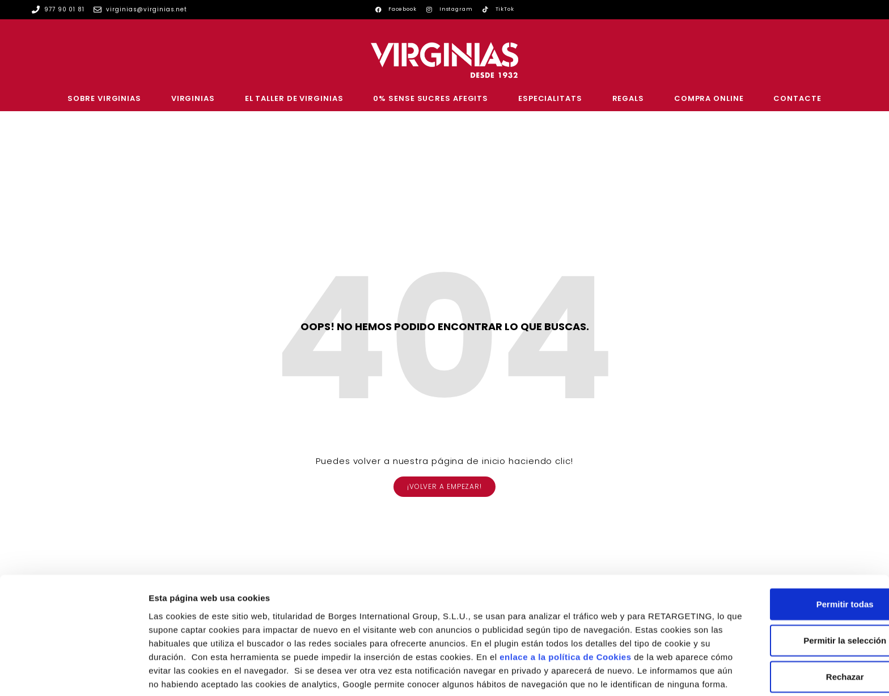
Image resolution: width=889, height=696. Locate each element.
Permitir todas (794, 543)
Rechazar (795, 616)
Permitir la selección (794, 579)
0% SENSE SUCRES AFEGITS (430, 98)
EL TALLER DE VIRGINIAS (294, 98)
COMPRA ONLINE (709, 98)
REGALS (628, 98)
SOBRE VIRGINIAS (104, 98)
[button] (444, 486)
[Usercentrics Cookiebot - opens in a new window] (73, 673)
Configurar (598, 673)
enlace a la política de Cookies (214, 609)
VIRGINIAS (193, 98)
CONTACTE (797, 98)
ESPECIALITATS (550, 98)
